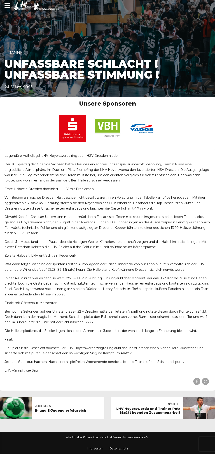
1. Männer (15, 52)
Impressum (95, 448)
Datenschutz (119, 448)
